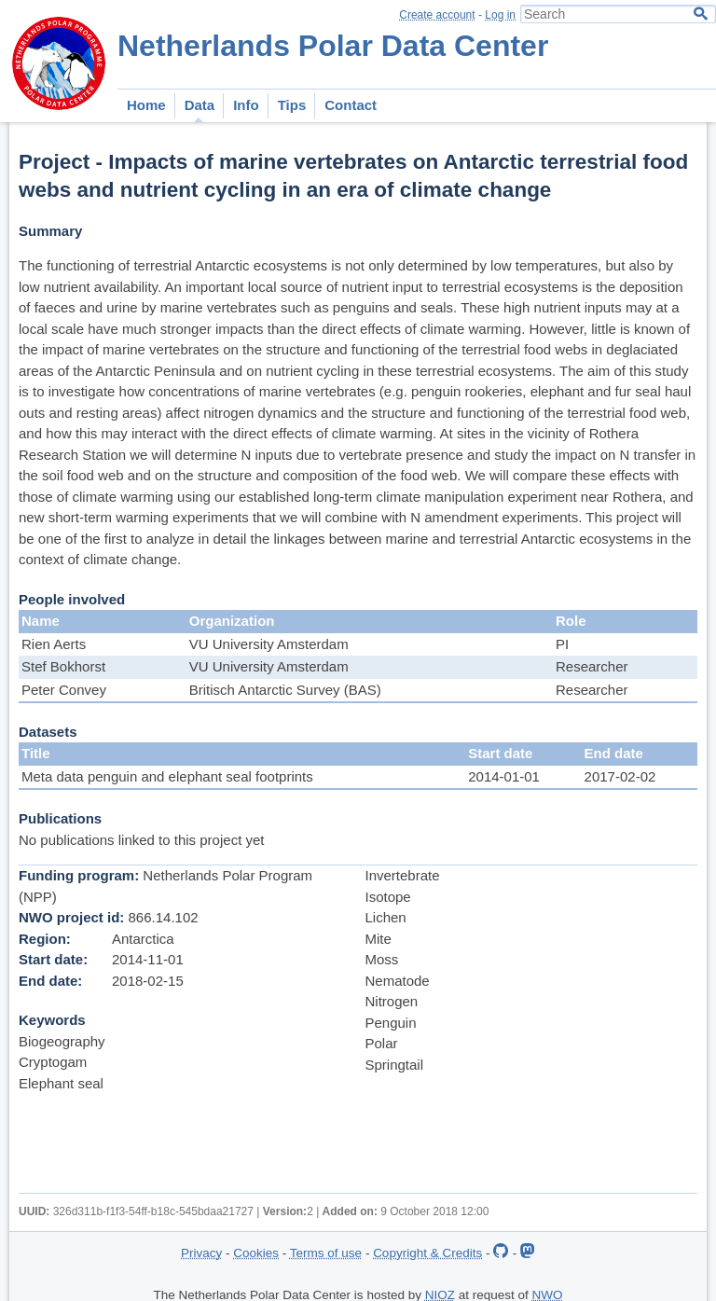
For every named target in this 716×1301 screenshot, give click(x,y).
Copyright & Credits (427, 1253)
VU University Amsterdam (269, 644)
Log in (500, 14)
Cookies (256, 1253)
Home (146, 105)
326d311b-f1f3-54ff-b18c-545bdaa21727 (153, 1211)
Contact (350, 105)
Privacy (201, 1253)
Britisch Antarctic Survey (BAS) (285, 690)
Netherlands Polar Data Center (332, 45)
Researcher (592, 666)
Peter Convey (63, 690)
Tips (292, 105)
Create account (437, 14)
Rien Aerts (53, 644)
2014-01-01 (504, 776)
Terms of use (326, 1253)
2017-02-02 (620, 776)
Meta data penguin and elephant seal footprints (167, 776)
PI (562, 644)
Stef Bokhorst (63, 666)
